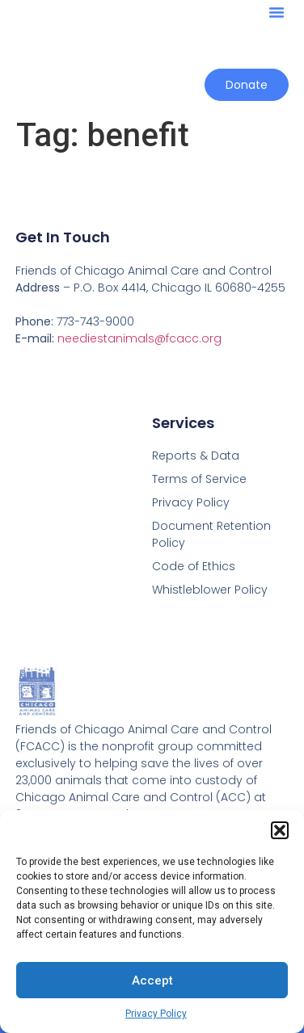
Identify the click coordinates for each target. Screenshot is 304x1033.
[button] (280, 830)
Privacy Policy (156, 1013)
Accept (152, 980)
